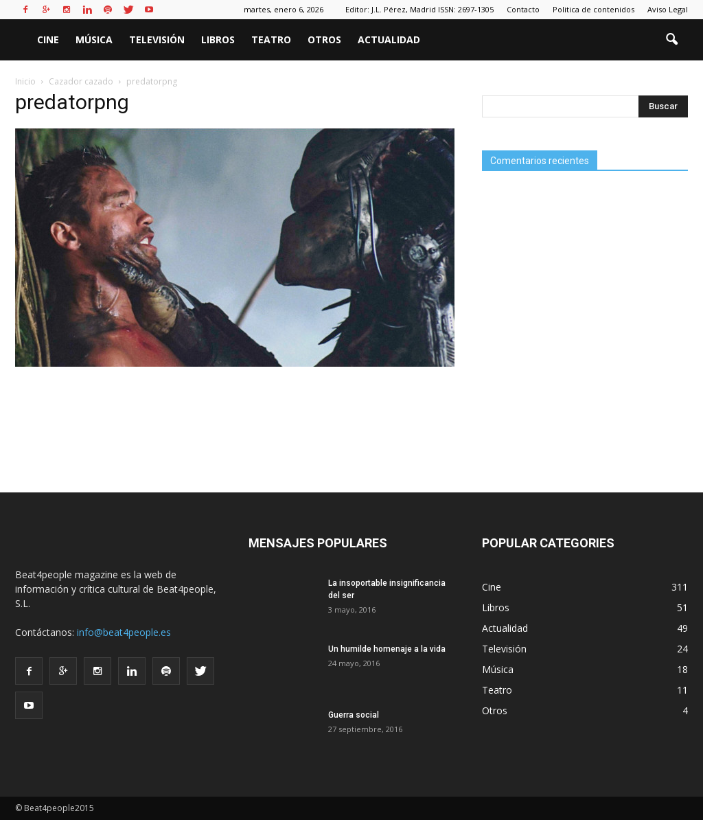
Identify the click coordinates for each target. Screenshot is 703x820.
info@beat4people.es (124, 632)
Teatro (271, 39)
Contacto (523, 9)
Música (94, 39)
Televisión (157, 39)
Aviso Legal (667, 9)
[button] (671, 39)
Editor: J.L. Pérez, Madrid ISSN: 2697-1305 (419, 9)
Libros (218, 39)
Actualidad (389, 39)
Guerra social (353, 715)
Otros (324, 39)
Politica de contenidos (593, 9)
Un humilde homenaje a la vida (387, 649)
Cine (48, 39)
